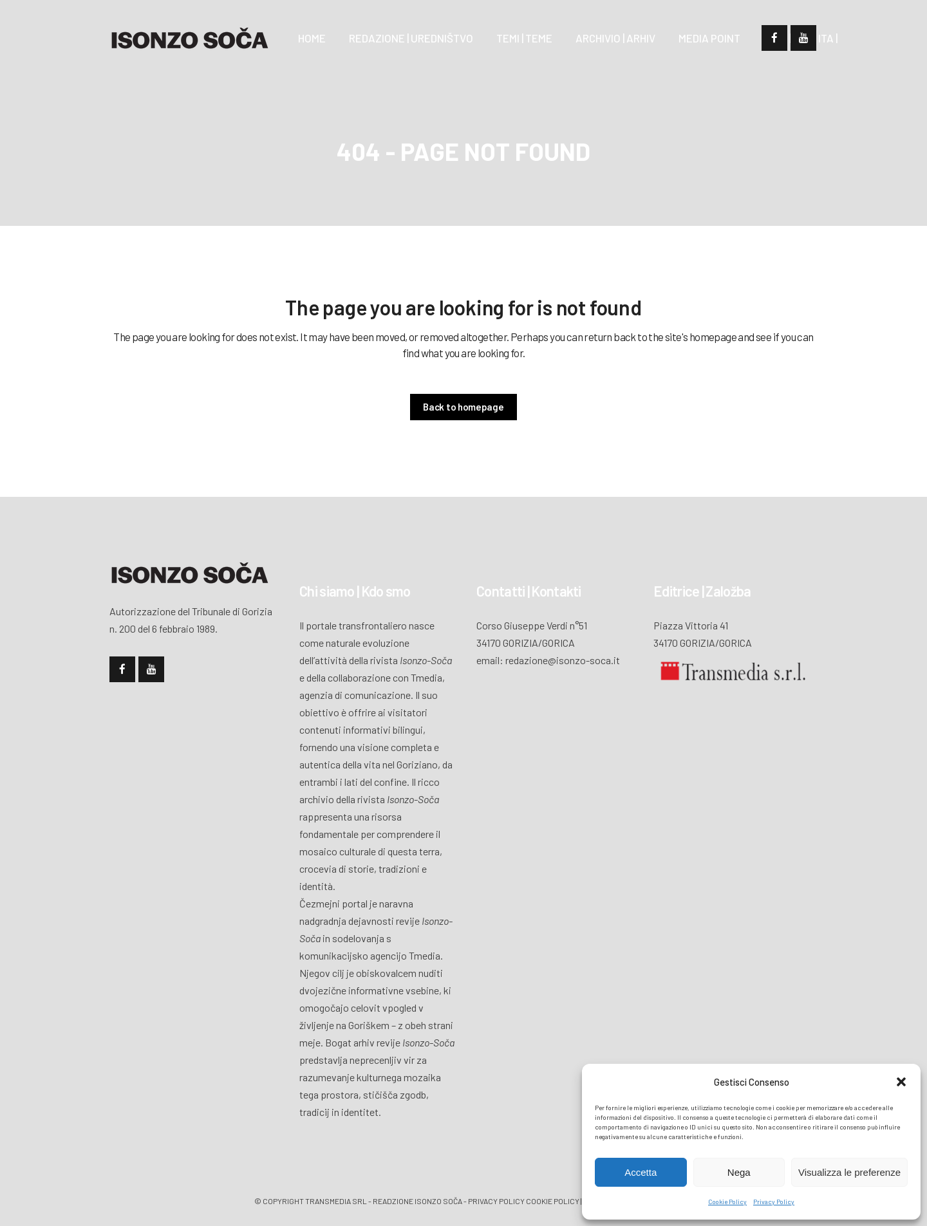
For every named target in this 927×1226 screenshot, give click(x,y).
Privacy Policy (773, 1201)
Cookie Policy (727, 1201)
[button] (901, 1081)
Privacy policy (496, 1200)
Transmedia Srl (336, 1200)
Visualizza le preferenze (849, 1172)
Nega (739, 1172)
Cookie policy (552, 1200)
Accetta (640, 1172)
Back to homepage (463, 407)
